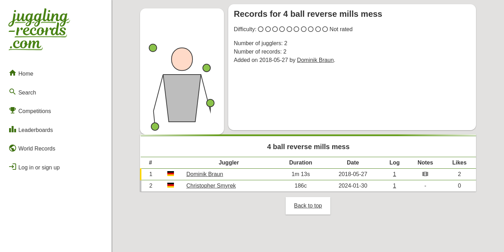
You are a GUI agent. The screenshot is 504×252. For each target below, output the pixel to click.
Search (22, 92)
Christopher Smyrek (211, 186)
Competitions (29, 110)
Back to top (308, 206)
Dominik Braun (315, 60)
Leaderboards (30, 129)
